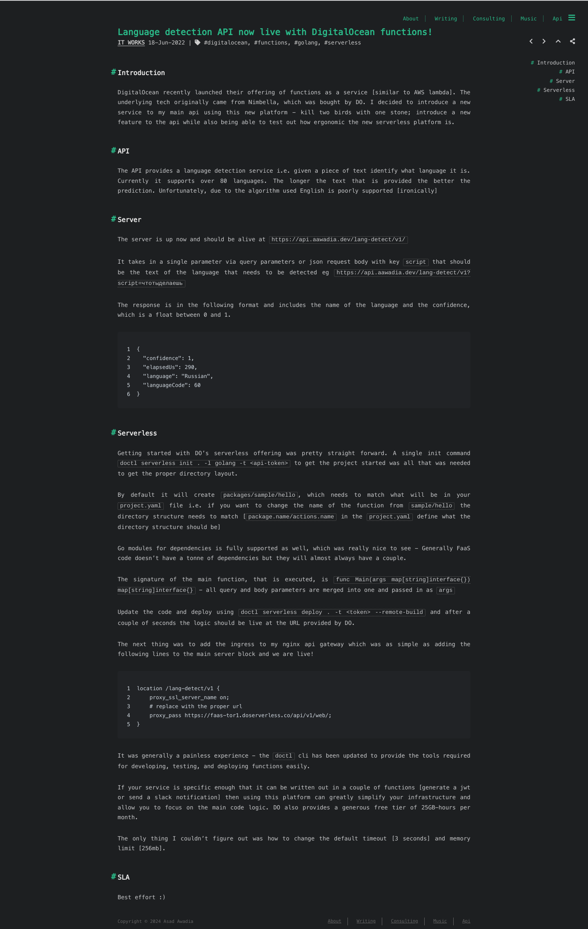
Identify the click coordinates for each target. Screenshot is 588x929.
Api (558, 18)
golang (308, 42)
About (411, 18)
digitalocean (227, 42)
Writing (446, 18)
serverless (344, 42)
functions (273, 42)
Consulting (489, 18)
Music (529, 18)
